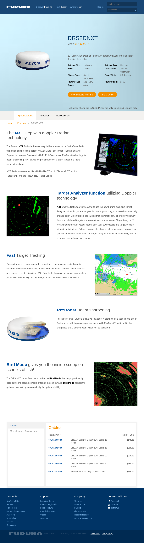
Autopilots (11, 515)
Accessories (63, 115)
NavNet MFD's (13, 501)
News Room (79, 504)
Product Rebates (81, 515)
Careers (77, 508)
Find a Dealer (107, 95)
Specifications (25, 115)
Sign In (100, 7)
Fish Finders (12, 508)
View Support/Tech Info (81, 95)
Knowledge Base (47, 511)
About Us (78, 501)
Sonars (10, 521)
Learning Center (47, 501)
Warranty (44, 518)
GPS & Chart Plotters (16, 511)
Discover (45, 7)
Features (44, 115)
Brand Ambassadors (83, 518)
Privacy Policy (107, 534)
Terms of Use (95, 534)
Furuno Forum (46, 508)
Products (21, 123)
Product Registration (49, 504)
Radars (10, 504)
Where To (76, 7)
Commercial (12, 525)
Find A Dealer (80, 511)
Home (10, 123)
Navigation (11, 518)
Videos (43, 515)
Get (62, 7)
